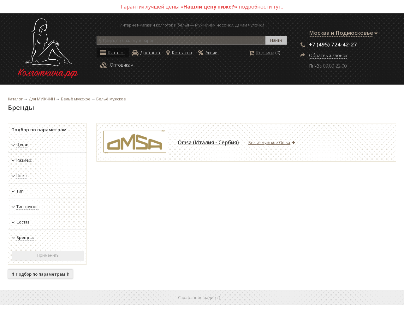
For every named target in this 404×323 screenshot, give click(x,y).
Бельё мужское (76, 99)
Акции (207, 53)
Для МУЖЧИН (42, 99)
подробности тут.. (261, 6)
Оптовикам (117, 65)
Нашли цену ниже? (208, 6)
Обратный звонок (328, 55)
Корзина (261, 53)
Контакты (179, 53)
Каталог (112, 53)
